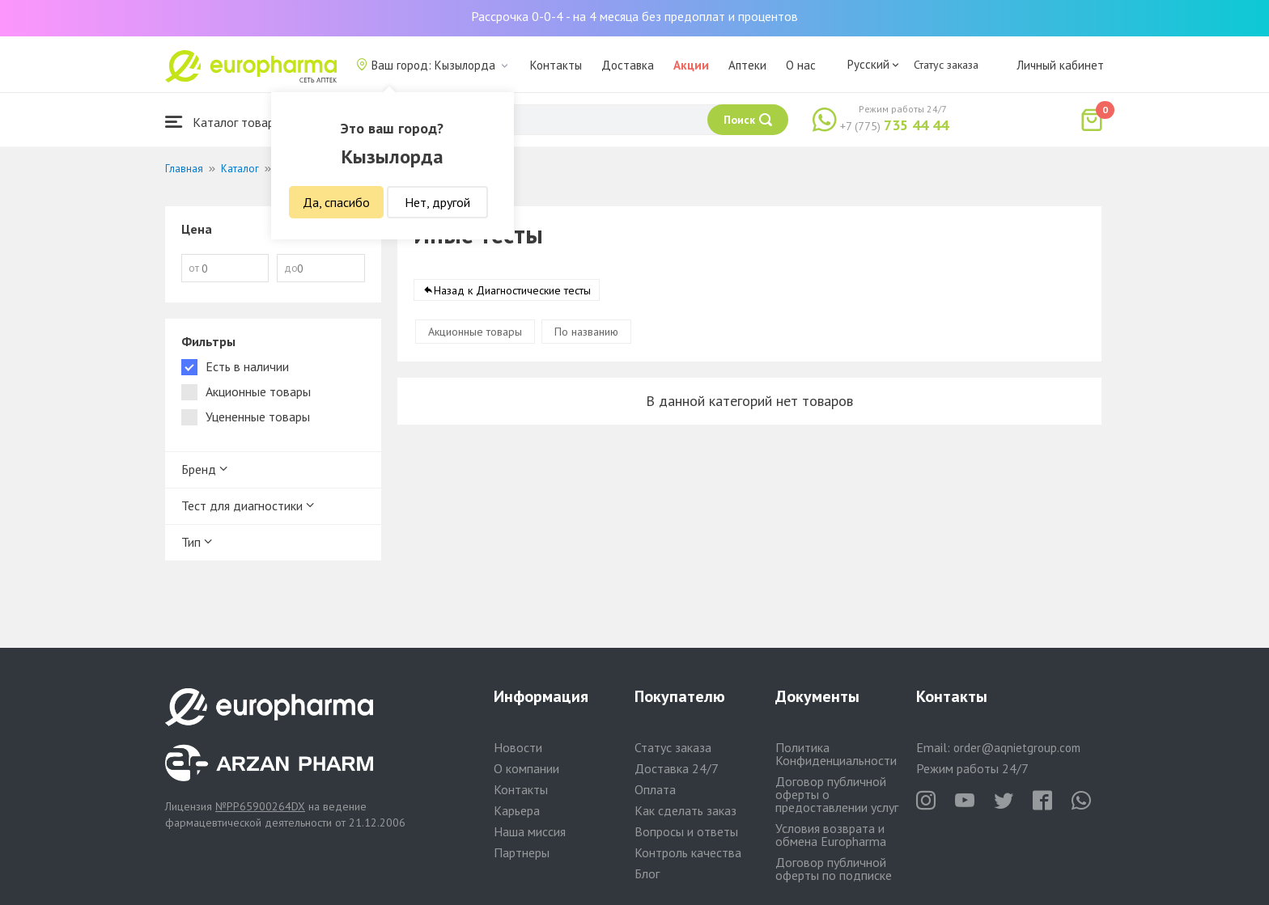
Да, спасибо (336, 202)
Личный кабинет (1060, 65)
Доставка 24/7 (676, 768)
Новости (518, 747)
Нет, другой (437, 202)
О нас (801, 65)
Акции (691, 65)
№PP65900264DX (260, 806)
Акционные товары (475, 331)
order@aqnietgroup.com (1016, 747)
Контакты (556, 65)
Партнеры (522, 852)
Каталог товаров (226, 121)
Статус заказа (946, 64)
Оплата (655, 789)
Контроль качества (687, 852)
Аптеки (747, 65)
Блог (647, 873)
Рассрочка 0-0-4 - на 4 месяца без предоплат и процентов (634, 16)
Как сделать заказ (685, 810)
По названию (586, 331)
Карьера (517, 810)
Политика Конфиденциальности (836, 753)
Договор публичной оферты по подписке (833, 868)
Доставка (627, 65)
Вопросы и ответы (686, 831)
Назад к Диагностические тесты (512, 290)
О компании (526, 768)
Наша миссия (530, 831)
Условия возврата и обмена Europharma (830, 834)
